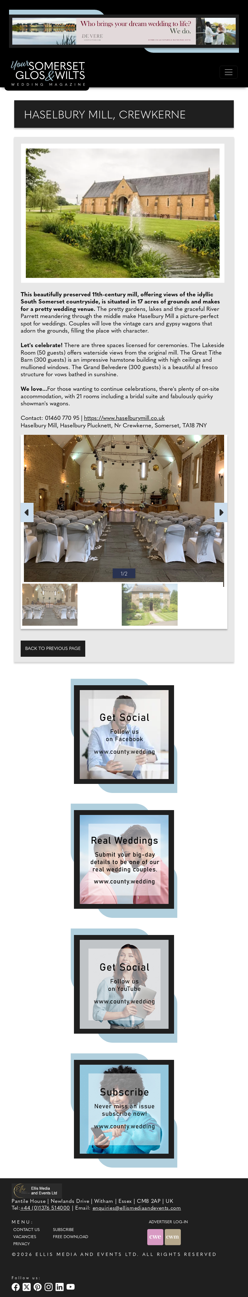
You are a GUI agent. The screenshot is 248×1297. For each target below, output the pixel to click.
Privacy (21, 1244)
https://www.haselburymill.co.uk (124, 418)
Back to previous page (53, 648)
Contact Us (26, 1230)
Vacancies (24, 1237)
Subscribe (63, 1230)
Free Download (70, 1237)
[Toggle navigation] (229, 72)
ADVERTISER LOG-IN (168, 1222)
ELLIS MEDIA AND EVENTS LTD (86, 1254)
